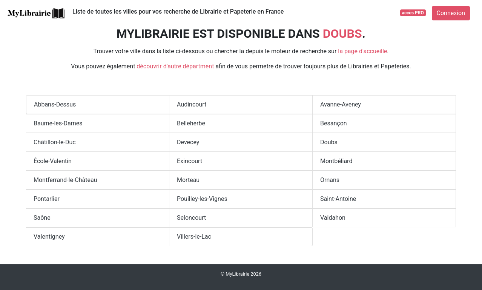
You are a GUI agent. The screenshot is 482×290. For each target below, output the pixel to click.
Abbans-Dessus (55, 104)
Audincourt (191, 104)
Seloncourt (191, 217)
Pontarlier (47, 198)
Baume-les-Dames (58, 123)
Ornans (329, 180)
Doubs (329, 142)
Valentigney (49, 236)
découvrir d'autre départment (175, 66)
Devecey (188, 142)
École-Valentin (53, 161)
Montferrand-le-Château (65, 180)
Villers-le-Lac (194, 236)
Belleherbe (191, 123)
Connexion (451, 13)
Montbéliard (336, 161)
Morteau (188, 180)
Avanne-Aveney (340, 104)
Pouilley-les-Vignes (202, 198)
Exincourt (189, 161)
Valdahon (332, 217)
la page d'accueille (362, 51)
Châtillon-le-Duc (55, 142)
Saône (42, 217)
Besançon (333, 123)
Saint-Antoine (338, 198)
